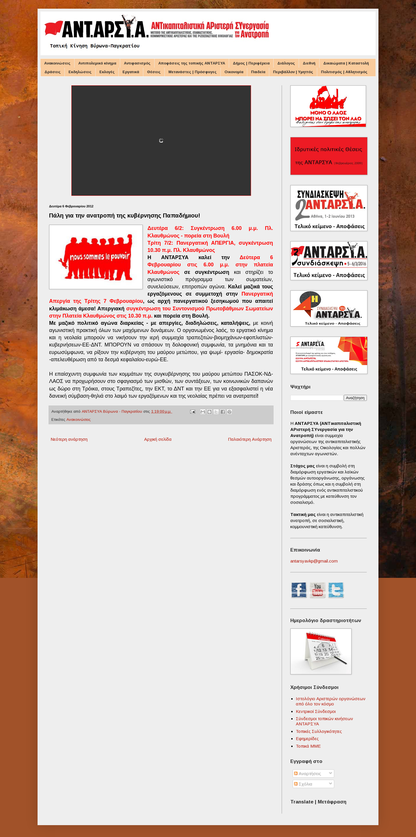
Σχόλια (303, 783)
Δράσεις (52, 72)
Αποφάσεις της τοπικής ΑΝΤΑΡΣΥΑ (191, 63)
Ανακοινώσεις (57, 63)
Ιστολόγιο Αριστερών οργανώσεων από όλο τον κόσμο (330, 701)
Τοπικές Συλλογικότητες (319, 731)
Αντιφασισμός (137, 63)
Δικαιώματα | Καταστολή (346, 63)
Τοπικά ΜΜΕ (308, 746)
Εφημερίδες (307, 738)
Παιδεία (258, 72)
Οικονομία (233, 72)
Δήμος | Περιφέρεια (251, 63)
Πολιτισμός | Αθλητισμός (344, 72)
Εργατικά (130, 72)
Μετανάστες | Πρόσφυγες (192, 72)
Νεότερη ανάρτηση (69, 439)
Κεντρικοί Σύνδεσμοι (316, 711)
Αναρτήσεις (307, 773)
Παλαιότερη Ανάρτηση (250, 439)
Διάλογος (286, 63)
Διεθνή (309, 63)
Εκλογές (107, 72)
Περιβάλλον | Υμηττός (293, 72)
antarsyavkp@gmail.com (314, 560)
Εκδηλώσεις (80, 72)
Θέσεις (154, 72)
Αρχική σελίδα (158, 439)
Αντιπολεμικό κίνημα (97, 63)
